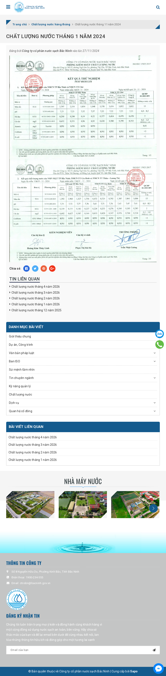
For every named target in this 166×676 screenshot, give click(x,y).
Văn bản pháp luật (21, 353)
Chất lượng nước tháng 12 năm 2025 (37, 310)
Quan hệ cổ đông (20, 411)
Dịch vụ (14, 402)
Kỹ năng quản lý (20, 386)
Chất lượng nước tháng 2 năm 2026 (36, 298)
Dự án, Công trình (21, 344)
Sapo (134, 671)
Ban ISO (14, 361)
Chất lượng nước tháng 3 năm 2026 (36, 292)
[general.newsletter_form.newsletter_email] (83, 650)
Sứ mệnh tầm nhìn (22, 369)
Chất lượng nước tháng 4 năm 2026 (36, 286)
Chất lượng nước (20, 394)
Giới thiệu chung (20, 336)
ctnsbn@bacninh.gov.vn (35, 583)
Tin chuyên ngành (21, 378)
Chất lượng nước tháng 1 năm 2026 (36, 304)
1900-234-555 (34, 577)
